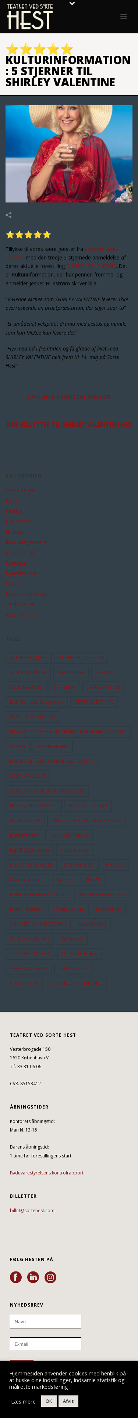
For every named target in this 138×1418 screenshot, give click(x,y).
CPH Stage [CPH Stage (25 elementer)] (64, 687)
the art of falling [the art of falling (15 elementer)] (79, 954)
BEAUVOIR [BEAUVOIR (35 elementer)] (106, 672)
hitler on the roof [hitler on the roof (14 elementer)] (88, 805)
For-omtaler (20, 521)
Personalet (18, 583)
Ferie (11, 500)
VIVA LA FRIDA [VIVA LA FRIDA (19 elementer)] (24, 983)
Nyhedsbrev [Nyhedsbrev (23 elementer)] (108, 909)
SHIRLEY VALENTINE (91, 265)
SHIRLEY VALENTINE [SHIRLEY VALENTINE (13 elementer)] (30, 939)
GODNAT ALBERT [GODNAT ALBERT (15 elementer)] (28, 776)
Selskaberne (20, 604)
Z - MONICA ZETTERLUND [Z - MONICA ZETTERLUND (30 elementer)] (76, 983)
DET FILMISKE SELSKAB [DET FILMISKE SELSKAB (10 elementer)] (32, 717)
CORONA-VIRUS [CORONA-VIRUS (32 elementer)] (26, 687)
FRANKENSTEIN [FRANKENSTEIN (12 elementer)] (53, 746)
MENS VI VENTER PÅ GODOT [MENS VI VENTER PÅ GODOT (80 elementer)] (38, 894)
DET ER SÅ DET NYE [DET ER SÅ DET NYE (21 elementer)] (94, 702)
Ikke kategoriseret (27, 542)
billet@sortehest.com (32, 1210)
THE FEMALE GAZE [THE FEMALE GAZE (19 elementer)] (28, 968)
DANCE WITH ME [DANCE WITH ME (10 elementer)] (103, 687)
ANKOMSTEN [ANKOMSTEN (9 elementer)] (71, 672)
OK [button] (49, 1401)
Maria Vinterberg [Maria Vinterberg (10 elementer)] (27, 879)
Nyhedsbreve (21, 573)
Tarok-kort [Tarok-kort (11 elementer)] (72, 939)
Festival (15, 511)
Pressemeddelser (26, 594)
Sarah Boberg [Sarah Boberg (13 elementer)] (92, 924)
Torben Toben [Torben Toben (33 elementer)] (74, 968)
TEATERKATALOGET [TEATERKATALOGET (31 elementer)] (30, 954)
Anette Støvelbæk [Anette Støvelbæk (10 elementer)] (28, 672)
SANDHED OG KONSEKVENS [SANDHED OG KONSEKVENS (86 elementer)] (38, 924)
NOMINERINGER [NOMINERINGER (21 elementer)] (68, 909)
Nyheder (16, 563)
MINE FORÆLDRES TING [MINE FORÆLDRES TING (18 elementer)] (102, 894)
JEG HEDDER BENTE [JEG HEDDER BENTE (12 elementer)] (68, 835)
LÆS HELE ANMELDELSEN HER (69, 397)
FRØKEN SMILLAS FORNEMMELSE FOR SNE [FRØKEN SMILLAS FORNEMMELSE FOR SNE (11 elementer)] (52, 761)
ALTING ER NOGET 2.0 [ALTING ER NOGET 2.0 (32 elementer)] (81, 657)
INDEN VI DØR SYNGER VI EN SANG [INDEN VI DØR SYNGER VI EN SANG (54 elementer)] (87, 820)
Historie (15, 532)
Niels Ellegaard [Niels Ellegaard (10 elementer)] (25, 909)
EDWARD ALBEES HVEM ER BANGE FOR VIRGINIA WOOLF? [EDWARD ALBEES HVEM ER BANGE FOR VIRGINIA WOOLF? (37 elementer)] (68, 731)
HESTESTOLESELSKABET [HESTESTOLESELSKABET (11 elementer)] (33, 805)
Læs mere (23, 1401)
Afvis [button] (68, 1401)
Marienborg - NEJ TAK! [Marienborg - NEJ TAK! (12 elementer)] (79, 879)
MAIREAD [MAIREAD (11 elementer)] (115, 865)
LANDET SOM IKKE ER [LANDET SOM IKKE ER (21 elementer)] (31, 865)
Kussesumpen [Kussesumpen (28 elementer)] (75, 850)
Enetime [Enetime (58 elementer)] (18, 746)
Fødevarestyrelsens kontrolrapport (47, 1173)
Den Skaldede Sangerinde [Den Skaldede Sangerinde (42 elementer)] (36, 702)
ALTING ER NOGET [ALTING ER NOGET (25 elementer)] (28, 657)
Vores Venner (21, 614)
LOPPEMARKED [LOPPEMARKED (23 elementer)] (79, 865)
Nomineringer (22, 552)
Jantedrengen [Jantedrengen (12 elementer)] (24, 835)
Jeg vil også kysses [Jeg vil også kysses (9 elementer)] (29, 850)
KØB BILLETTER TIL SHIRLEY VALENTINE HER (69, 424)
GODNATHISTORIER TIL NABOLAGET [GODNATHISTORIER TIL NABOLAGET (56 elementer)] (47, 791)
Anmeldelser (20, 490)
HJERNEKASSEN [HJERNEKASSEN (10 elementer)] (25, 820)
